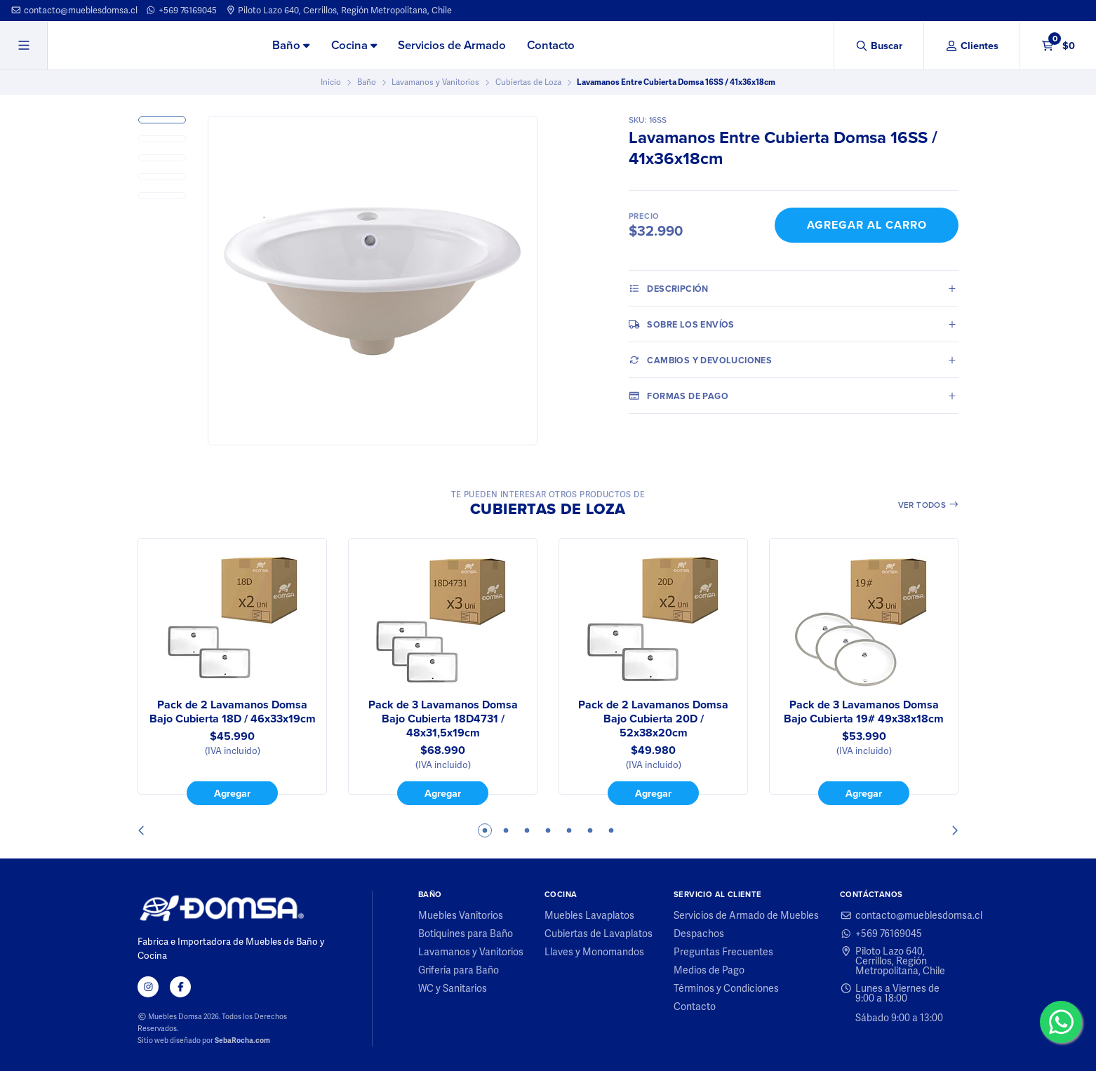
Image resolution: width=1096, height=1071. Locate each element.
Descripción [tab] (669, 288)
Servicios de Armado (452, 45)
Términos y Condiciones (726, 988)
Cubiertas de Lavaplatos (598, 933)
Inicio (331, 82)
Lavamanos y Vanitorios (435, 82)
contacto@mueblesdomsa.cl (74, 10)
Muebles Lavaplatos (589, 915)
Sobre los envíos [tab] (682, 324)
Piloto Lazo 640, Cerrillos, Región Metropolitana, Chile (339, 10)
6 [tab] (590, 830)
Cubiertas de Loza (528, 82)
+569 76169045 (181, 10)
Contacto (551, 45)
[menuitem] (290, 46)
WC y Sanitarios (452, 988)
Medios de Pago (709, 970)
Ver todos (928, 505)
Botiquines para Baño (465, 933)
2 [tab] (506, 830)
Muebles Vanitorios (460, 915)
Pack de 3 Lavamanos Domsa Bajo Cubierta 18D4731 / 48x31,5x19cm (443, 719)
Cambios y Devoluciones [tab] (700, 359)
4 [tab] (548, 830)
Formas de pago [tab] (678, 395)
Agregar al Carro (867, 225)
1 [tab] (485, 830)
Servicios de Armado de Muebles (746, 915)
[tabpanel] (232, 672)
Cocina (354, 45)
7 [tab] (611, 830)
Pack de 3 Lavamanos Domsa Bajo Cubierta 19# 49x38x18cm (864, 712)
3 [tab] (527, 830)
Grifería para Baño (458, 970)
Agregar (232, 793)
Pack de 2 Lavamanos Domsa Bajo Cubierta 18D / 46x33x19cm (232, 712)
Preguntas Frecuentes (723, 952)
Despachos (699, 933)
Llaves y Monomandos (594, 952)
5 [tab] (569, 830)
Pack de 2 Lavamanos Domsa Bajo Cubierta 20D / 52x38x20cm (653, 719)
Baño (290, 45)
